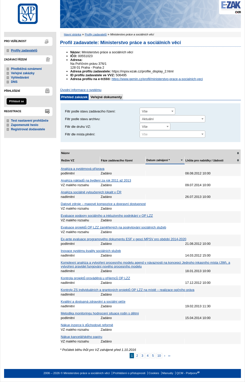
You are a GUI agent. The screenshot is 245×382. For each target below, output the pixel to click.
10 (159, 356)
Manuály (167, 373)
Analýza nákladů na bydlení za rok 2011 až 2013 (96, 180)
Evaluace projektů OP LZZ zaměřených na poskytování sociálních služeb (113, 227)
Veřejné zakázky (23, 73)
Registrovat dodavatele (28, 129)
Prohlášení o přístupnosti (129, 373)
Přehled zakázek (74, 97)
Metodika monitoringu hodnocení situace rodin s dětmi (100, 313)
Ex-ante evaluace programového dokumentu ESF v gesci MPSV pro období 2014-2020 (123, 239)
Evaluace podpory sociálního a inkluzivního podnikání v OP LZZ (107, 216)
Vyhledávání (20, 77)
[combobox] (157, 111)
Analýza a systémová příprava (82, 169)
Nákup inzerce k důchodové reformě (87, 325)
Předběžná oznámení (26, 69)
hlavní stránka (72, 34)
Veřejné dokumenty (106, 97)
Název (65, 153)
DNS (14, 82)
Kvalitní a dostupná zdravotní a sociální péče (93, 301)
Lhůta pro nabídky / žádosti (204, 160)
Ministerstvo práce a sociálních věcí (30, 12)
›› (169, 356)
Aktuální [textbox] (148, 119)
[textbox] (172, 134)
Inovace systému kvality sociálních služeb (91, 251)
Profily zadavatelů (24, 50)
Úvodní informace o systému (80, 90)
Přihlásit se (16, 101)
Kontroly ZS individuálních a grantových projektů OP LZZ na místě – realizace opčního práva (128, 290)
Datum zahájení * (158, 160)
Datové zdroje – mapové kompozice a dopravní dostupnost (103, 204)
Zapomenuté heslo (24, 125)
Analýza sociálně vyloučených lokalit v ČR (91, 192)
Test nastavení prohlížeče (29, 120)
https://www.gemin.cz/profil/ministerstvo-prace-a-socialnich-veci (157, 79)
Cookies (153, 373)
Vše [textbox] (144, 111)
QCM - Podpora (186, 373)
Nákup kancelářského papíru (81, 337)
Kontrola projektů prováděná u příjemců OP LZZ (95, 278)
